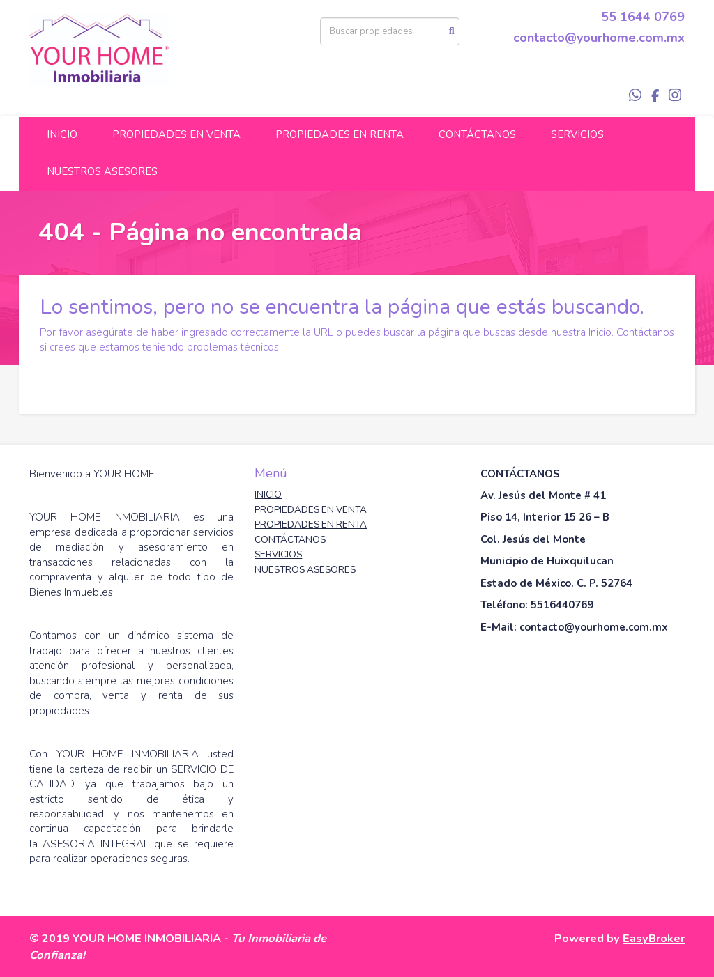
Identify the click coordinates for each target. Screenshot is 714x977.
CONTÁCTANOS (477, 134)
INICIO (62, 134)
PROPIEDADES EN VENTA (176, 134)
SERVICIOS (577, 134)
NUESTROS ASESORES (102, 171)
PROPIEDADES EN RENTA (339, 134)
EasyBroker (654, 938)
